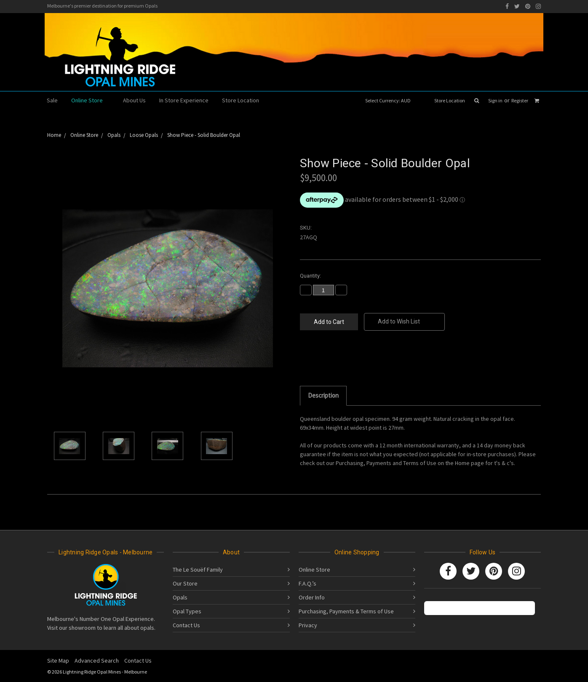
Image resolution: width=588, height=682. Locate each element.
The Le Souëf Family (198, 569)
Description (323, 395)
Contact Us (186, 625)
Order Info (312, 597)
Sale (52, 100)
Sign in (495, 100)
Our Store (185, 583)
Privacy (308, 625)
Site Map (58, 660)
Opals (180, 597)
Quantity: (310, 276)
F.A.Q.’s (307, 583)
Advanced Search (97, 660)
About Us (134, 100)
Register (519, 100)
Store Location (449, 100)
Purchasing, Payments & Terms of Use (346, 611)
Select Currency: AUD (390, 100)
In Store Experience (183, 100)
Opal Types (187, 611)
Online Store (90, 100)
